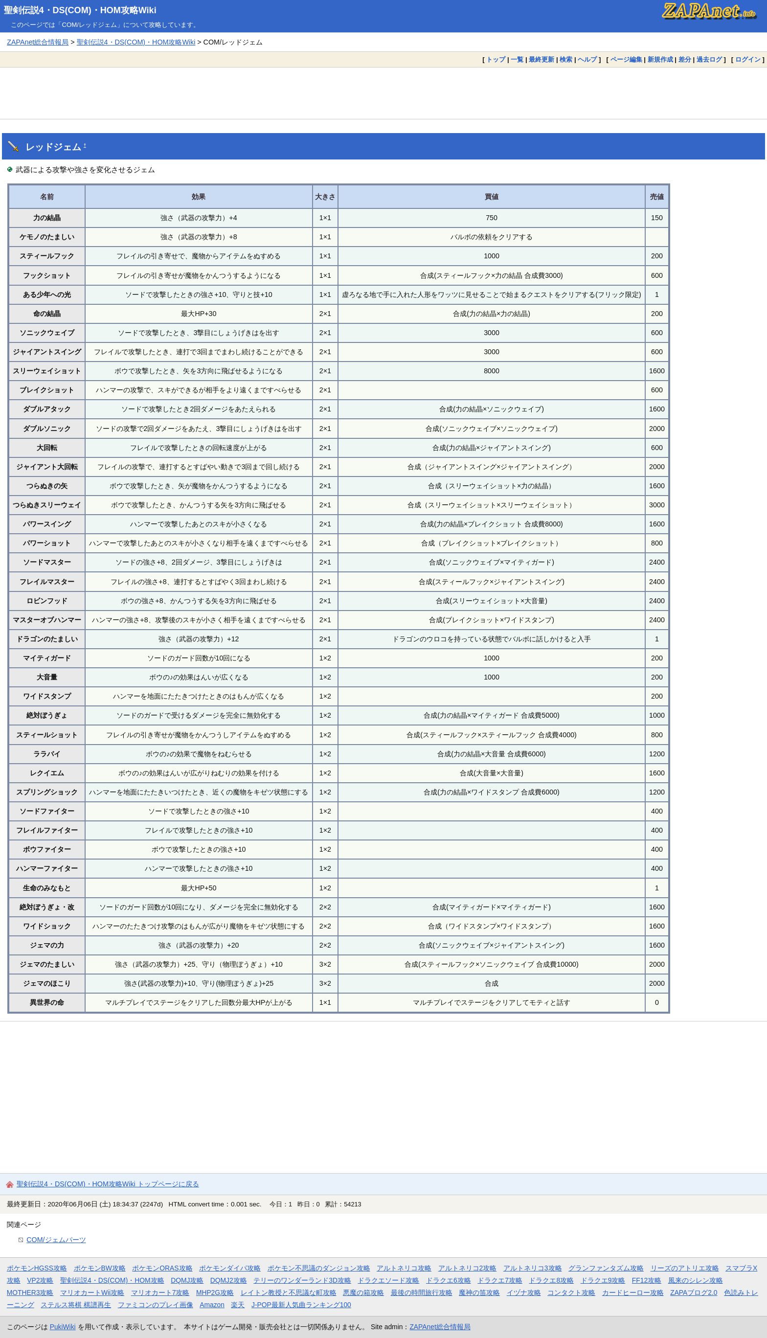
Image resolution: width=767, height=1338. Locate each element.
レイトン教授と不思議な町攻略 (289, 1292)
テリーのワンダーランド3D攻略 (302, 1280)
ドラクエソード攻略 (388, 1280)
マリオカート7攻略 (160, 1292)
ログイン (748, 59)
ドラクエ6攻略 (448, 1280)
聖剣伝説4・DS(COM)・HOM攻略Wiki (80, 10)
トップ (495, 59)
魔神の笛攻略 (479, 1292)
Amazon (212, 1305)
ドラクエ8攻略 (551, 1280)
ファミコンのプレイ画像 (155, 1305)
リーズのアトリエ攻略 (685, 1268)
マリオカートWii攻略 (92, 1292)
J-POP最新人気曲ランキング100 (301, 1305)
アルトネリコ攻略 (404, 1268)
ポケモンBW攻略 (100, 1268)
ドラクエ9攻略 (603, 1280)
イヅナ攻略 (524, 1292)
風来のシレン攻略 (695, 1280)
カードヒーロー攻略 (633, 1292)
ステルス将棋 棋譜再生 (76, 1305)
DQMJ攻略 (187, 1280)
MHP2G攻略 (215, 1292)
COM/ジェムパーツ (56, 1240)
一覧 (517, 59)
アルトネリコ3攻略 (532, 1268)
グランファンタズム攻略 (606, 1268)
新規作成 (660, 59)
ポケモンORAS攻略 (162, 1268)
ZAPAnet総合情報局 (37, 42)
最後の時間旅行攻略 (421, 1292)
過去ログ (709, 59)
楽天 (238, 1305)
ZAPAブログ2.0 (693, 1292)
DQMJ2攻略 (228, 1280)
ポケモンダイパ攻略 (230, 1268)
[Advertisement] (383, 93)
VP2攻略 (40, 1280)
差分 (684, 59)
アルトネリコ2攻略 (467, 1268)
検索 (566, 59)
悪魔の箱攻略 (363, 1292)
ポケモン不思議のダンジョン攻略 (319, 1268)
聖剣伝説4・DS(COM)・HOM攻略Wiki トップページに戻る (108, 1184)
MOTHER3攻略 (30, 1292)
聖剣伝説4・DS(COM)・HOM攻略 (112, 1280)
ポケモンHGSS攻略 (37, 1268)
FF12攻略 (646, 1280)
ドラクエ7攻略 (499, 1280)
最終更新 (541, 59)
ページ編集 (626, 59)
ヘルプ (587, 59)
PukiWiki (63, 1327)
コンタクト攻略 (571, 1292)
